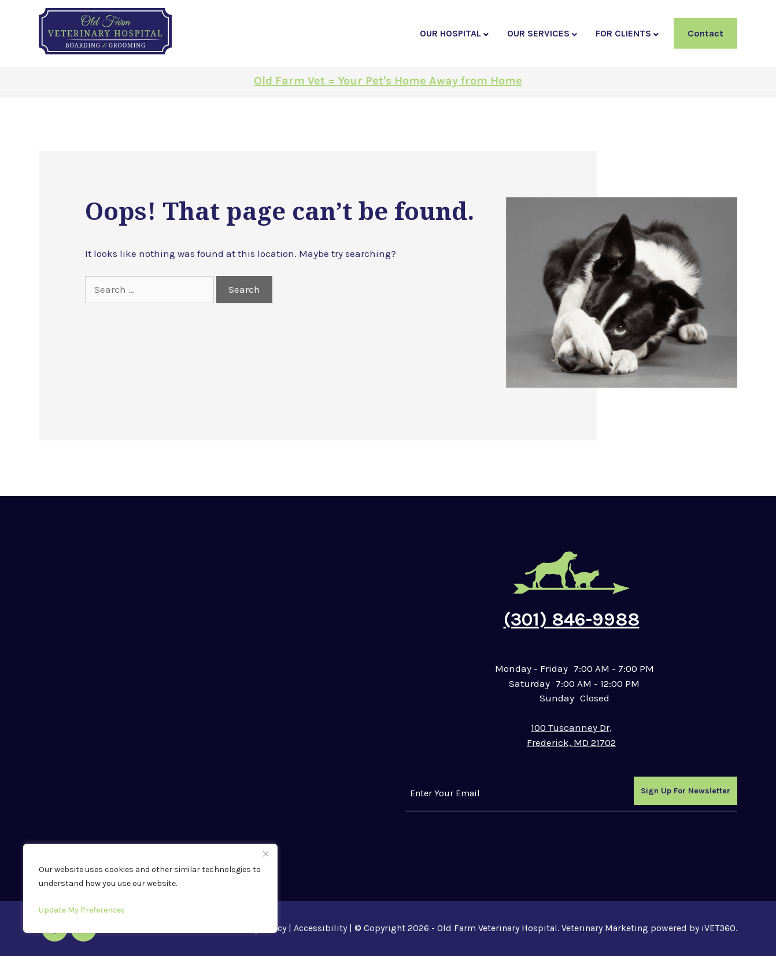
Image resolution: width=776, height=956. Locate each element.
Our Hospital (450, 33)
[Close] (265, 854)
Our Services (538, 33)
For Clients (623, 33)
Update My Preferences (82, 910)
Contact (705, 33)
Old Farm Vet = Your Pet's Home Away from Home (388, 80)
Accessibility (320, 927)
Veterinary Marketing (604, 927)
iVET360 (718, 927)
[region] (150, 888)
